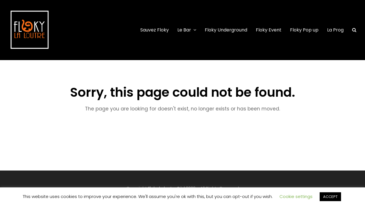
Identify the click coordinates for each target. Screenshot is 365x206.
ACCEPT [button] (330, 196)
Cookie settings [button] (296, 196)
